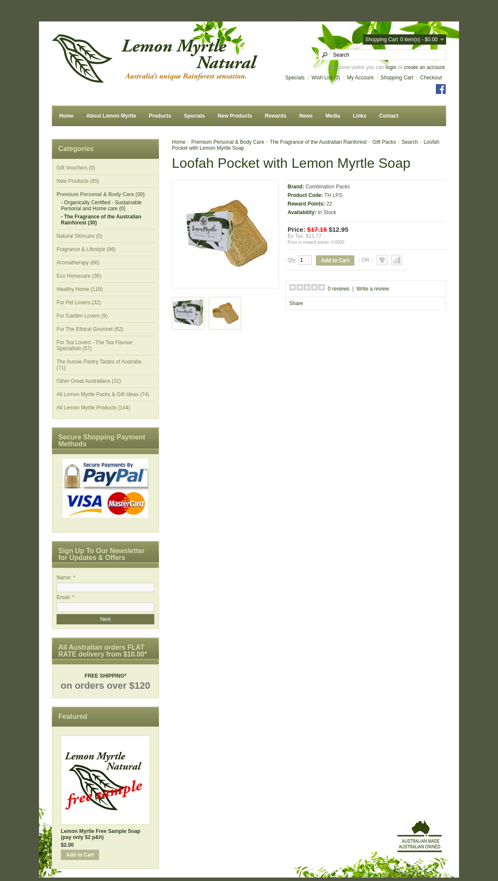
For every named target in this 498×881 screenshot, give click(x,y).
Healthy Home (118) (79, 289)
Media (332, 116)
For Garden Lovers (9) (82, 316)
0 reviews (339, 289)
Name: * (66, 578)
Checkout (431, 77)
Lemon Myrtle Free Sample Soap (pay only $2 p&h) (100, 834)
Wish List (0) (326, 77)
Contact (389, 116)
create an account (424, 67)
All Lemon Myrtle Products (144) (93, 408)
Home (66, 116)
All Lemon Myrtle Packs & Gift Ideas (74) (103, 394)
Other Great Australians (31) (89, 381)
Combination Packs (328, 187)
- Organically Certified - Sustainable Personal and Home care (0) (101, 206)
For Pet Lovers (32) (79, 303)
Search (410, 142)
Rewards (275, 116)
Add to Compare (396, 260)
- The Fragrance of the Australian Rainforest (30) (101, 220)
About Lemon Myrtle (111, 116)
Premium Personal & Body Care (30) (100, 194)
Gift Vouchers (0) (76, 168)
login (391, 67)
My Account (360, 77)
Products (160, 116)
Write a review (373, 289)
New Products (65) (78, 181)
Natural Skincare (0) (79, 236)
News (305, 116)
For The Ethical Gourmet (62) (90, 329)
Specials (295, 77)
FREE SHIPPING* (105, 676)
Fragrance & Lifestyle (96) (86, 249)
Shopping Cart (397, 77)
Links (359, 116)
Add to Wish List (382, 260)
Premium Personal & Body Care (227, 142)
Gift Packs (384, 142)
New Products (235, 116)
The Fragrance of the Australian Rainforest (318, 142)
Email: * (65, 597)
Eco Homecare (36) (79, 276)
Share (296, 303)
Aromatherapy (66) (78, 263)
